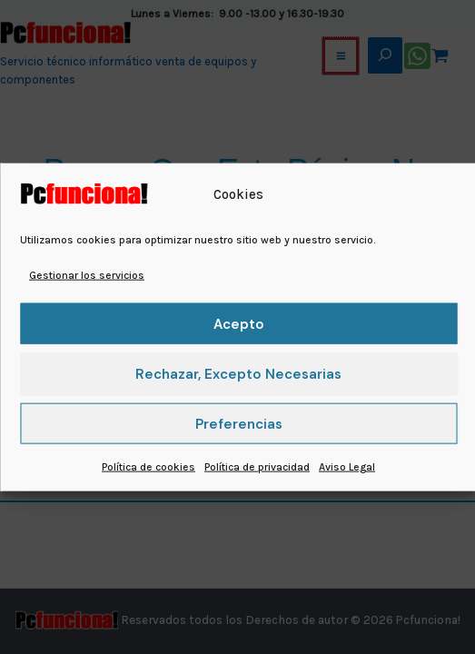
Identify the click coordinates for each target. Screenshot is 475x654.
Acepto (238, 324)
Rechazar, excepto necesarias (238, 374)
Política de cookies (148, 467)
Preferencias (238, 424)
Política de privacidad (257, 467)
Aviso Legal (347, 467)
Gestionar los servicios (86, 275)
